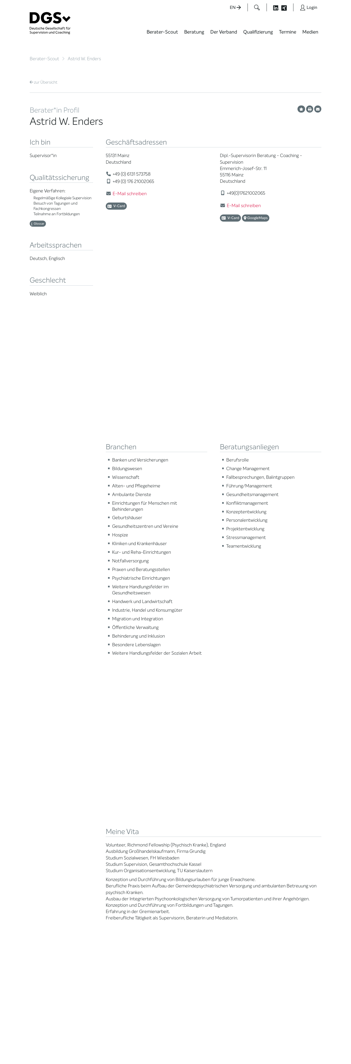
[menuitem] (162, 35)
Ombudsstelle (42, 850)
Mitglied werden (94, 811)
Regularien (89, 884)
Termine (287, 32)
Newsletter (191, 850)
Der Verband (223, 32)
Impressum (311, 1044)
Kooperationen (93, 872)
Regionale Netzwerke (98, 827)
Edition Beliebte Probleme (195, 842)
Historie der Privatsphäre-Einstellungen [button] (263, 1049)
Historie (87, 891)
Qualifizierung (258, 32)
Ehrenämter (90, 853)
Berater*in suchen (45, 804)
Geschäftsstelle (93, 846)
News (186, 804)
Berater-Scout (162, 32)
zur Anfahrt (142, 975)
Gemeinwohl (91, 865)
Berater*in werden (147, 804)
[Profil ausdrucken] (309, 109)
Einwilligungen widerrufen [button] (305, 1049)
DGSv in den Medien (199, 817)
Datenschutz (286, 1044)
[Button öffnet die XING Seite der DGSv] (286, 7)
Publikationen (193, 834)
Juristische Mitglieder (98, 834)
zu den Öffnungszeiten (153, 986)
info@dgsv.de (155, 965)
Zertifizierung (41, 843)
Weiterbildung (143, 811)
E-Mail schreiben (130, 194)
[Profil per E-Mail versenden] (317, 109)
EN (235, 7)
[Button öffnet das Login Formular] (308, 7)
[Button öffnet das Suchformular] (257, 7)
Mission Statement (96, 804)
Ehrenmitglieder (94, 859)
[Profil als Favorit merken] (301, 109)
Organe (86, 840)
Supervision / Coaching (41, 828)
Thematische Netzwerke (91, 819)
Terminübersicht (145, 833)
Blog (185, 811)
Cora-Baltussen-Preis (99, 878)
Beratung (194, 32)
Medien (310, 32)
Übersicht (43, 82)
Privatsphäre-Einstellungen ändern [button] (215, 1049)
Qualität (37, 837)
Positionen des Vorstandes (194, 825)
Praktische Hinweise (47, 856)
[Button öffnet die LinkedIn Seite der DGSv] (273, 7)
